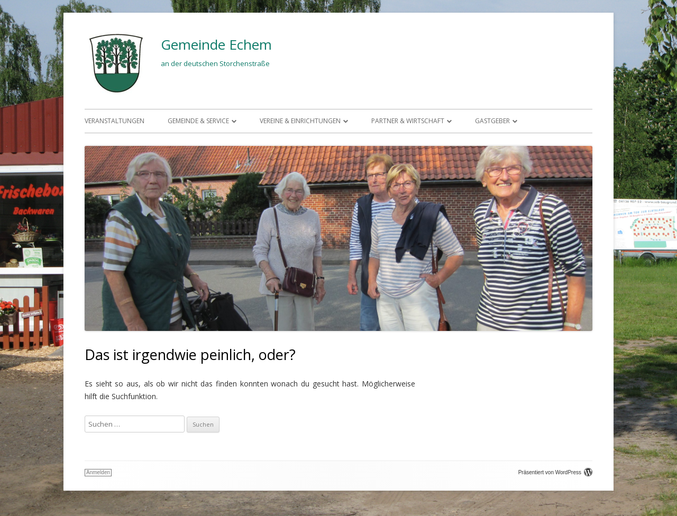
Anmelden (98, 472)
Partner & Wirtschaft (407, 120)
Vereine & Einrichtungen (300, 120)
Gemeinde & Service (198, 120)
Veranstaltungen (114, 120)
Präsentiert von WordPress (555, 472)
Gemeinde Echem (216, 44)
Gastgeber (492, 120)
